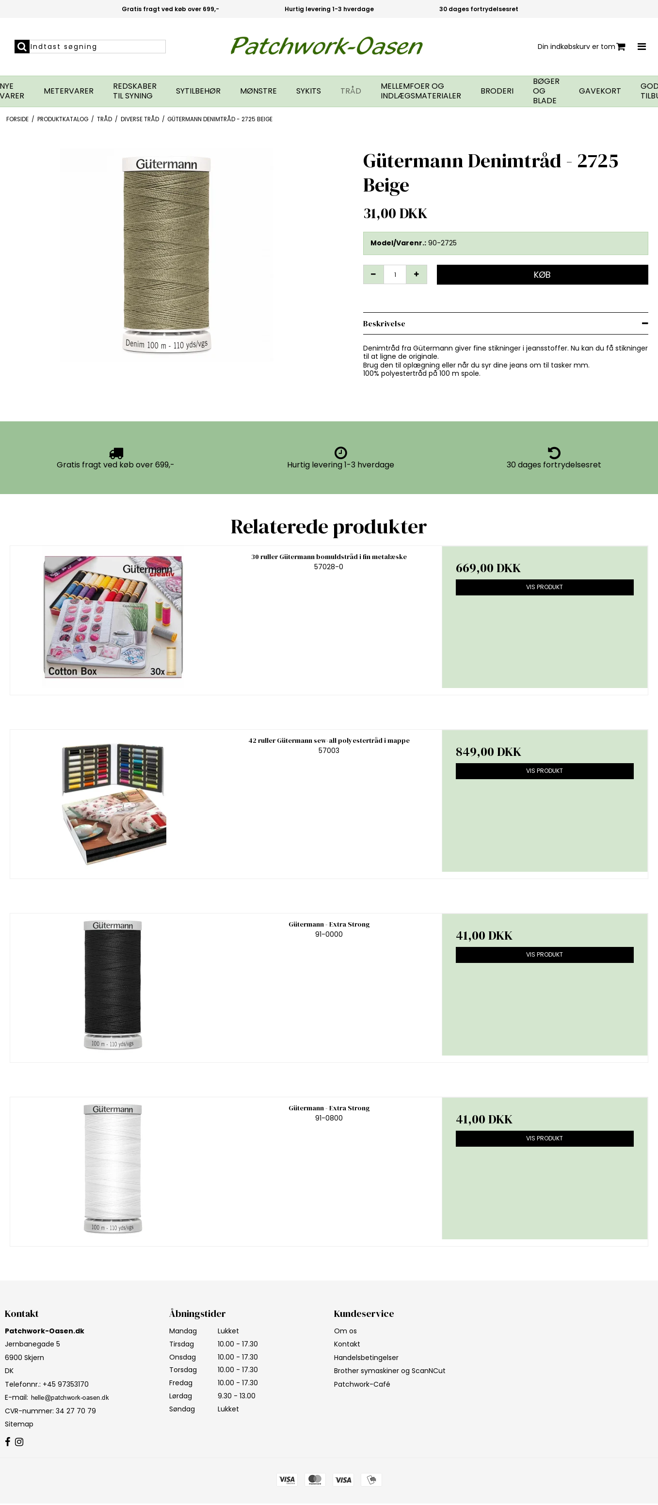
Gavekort (600, 91)
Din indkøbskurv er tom (582, 46)
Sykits (308, 91)
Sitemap (19, 1424)
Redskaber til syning (135, 91)
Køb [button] (542, 275)
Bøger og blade (546, 91)
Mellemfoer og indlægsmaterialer (421, 91)
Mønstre (258, 91)
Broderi (497, 91)
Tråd (350, 91)
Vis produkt (544, 587)
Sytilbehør (198, 91)
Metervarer (69, 91)
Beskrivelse (384, 323)
